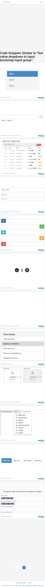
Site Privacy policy (27, 585)
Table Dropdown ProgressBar (8, 173)
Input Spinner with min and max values (11, 135)
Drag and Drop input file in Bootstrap (10, 402)
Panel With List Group (6, 364)
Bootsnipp (6, 2)
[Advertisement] (22, 26)
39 (39, 478)
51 (39, 326)
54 (39, 212)
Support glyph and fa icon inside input (10, 211)
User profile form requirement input (10, 326)
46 (39, 440)
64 (39, 97)
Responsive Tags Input (7, 516)
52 (39, 250)
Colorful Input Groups (6, 249)
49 (39, 402)
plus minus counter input (7, 288)
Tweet (29, 583)
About (35, 585)
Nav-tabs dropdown (6, 97)
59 (39, 173)
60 (39, 135)
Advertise (40, 585)
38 (39, 516)
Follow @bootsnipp (20, 583)
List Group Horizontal (6, 478)
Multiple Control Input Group (8, 440)
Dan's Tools (18, 585)
